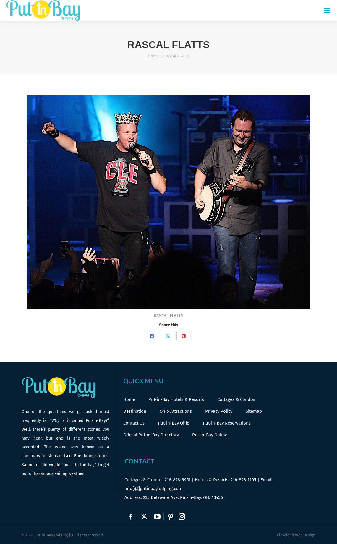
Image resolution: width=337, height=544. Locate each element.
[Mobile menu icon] (327, 10)
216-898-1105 (243, 479)
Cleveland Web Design (296, 535)
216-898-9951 (178, 479)
